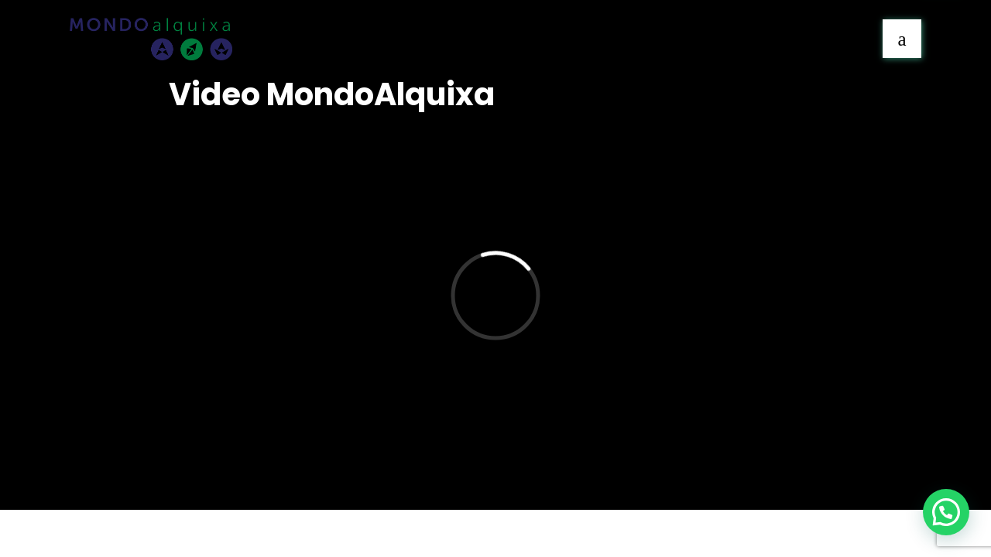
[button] (946, 512)
